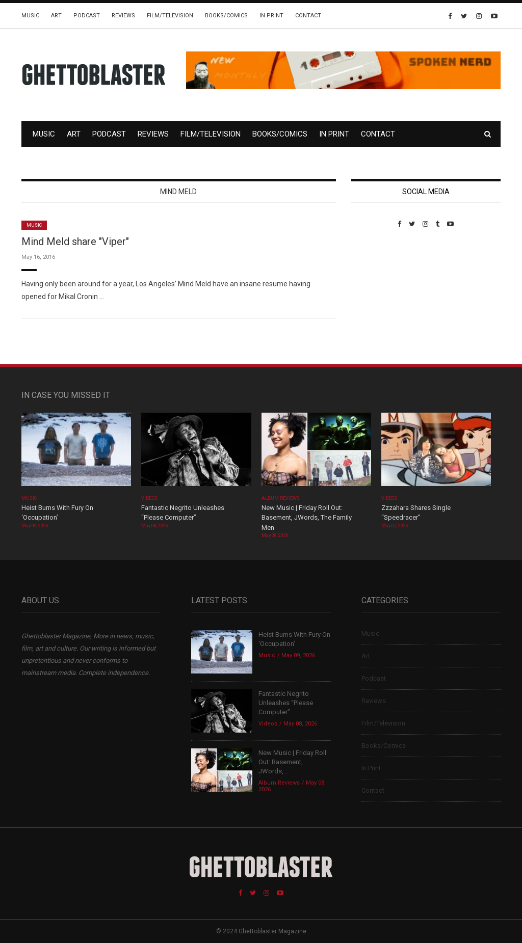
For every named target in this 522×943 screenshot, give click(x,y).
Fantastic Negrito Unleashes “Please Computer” (285, 703)
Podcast (86, 15)
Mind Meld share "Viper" (75, 241)
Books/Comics (226, 15)
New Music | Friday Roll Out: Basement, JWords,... (292, 762)
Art (56, 15)
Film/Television (170, 15)
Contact (308, 15)
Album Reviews (281, 498)
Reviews (123, 15)
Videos (149, 498)
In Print (271, 15)
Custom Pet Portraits (381, 298)
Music (30, 15)
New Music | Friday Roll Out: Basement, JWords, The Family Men (307, 517)
